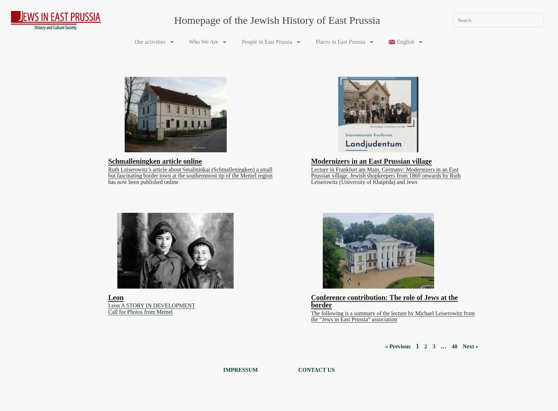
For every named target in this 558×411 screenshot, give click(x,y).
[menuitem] (406, 42)
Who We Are (208, 42)
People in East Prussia (271, 42)
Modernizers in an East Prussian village (371, 160)
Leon (115, 296)
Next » (470, 345)
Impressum (240, 368)
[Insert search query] (498, 20)
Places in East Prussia (345, 42)
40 (454, 345)
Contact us (316, 368)
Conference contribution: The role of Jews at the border (384, 299)
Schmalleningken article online (155, 160)
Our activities (155, 42)
